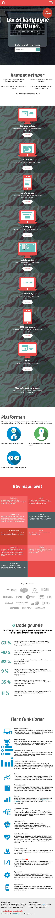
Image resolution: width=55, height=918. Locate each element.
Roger (43, 904)
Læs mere (27, 134)
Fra (47, 13)
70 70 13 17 (15, 914)
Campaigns (4, 3)
